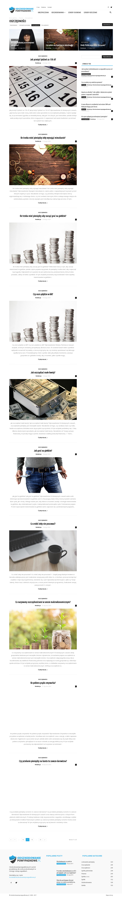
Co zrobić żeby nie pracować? (42, 523)
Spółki (83, 879)
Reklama (43, 7)
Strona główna (13, 18)
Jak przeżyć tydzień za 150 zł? (43, 59)
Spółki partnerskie (87, 871)
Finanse (83, 874)
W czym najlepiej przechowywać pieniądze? (94, 116)
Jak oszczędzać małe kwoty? (43, 372)
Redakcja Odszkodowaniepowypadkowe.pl (93, 75)
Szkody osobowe (74, 12)
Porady (84, 85)
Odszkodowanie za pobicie (64, 861)
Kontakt (50, 7)
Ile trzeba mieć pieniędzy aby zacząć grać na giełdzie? (43, 216)
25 (40, 839)
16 (23, 839)
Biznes (83, 109)
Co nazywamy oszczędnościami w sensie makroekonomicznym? (43, 602)
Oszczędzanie (45, 25)
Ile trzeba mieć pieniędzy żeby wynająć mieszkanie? (42, 137)
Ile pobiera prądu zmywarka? (43, 683)
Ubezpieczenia (43, 12)
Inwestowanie (13, 25)
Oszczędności (35, 25)
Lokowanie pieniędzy (24, 25)
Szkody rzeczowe (90, 12)
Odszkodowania (58, 12)
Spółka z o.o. (85, 876)
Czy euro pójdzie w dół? (43, 294)
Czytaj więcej (43, 124)
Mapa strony (109, 895)
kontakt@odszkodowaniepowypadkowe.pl (22, 877)
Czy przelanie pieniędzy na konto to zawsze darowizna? (43, 761)
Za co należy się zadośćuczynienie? (91, 82)
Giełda (83, 885)
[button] (110, 12)
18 (32, 839)
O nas (38, 7)
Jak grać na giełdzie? (43, 450)
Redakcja (14, 48)
